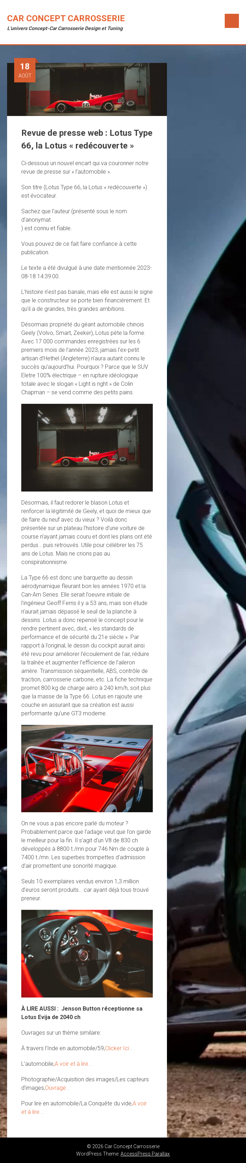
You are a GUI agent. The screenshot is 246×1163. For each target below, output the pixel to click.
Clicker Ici (117, 1048)
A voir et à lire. (73, 1063)
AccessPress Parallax (145, 1154)
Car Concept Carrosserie (66, 18)
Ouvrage (56, 1088)
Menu (232, 21)
